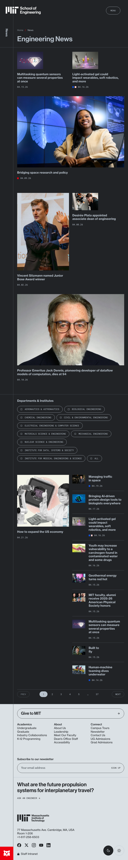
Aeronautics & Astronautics (42, 409)
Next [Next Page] (118, 694)
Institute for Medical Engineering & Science (53, 458)
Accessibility (62, 742)
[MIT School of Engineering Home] (23, 10)
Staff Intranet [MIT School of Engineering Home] (27, 854)
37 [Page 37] (97, 694)
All (96, 458)
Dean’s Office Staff (66, 739)
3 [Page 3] (61, 694)
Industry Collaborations (32, 735)
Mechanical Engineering (93, 433)
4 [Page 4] (70, 694)
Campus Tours (100, 728)
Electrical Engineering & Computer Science (52, 425)
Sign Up (115, 767)
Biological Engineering (86, 409)
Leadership (61, 732)
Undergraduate (26, 728)
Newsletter (98, 732)
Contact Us (98, 735)
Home (20, 30)
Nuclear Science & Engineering (44, 441)
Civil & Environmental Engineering (86, 417)
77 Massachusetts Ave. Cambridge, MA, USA (46, 830)
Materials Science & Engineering (45, 433)
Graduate (23, 732)
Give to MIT (70, 713)
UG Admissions (100, 739)
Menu (113, 10)
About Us (60, 728)
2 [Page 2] (52, 694)
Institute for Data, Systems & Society (49, 450)
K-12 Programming (28, 739)
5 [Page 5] (79, 694)
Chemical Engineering (38, 417)
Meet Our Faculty (65, 735)
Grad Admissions (101, 742)
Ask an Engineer (28, 798)
